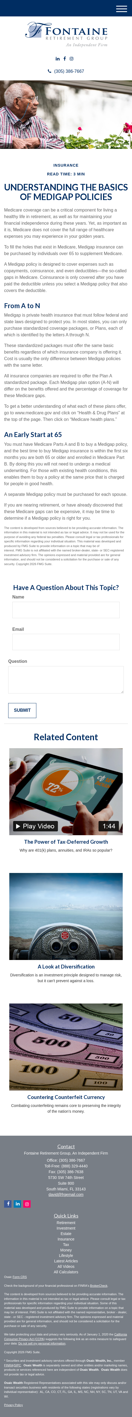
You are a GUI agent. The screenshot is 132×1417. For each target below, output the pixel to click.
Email (18, 629)
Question (17, 661)
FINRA (8, 1365)
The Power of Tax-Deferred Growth (66, 842)
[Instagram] (72, 59)
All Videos (65, 1266)
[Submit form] (22, 710)
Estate (66, 1233)
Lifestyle (66, 1255)
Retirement (66, 1223)
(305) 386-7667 (66, 71)
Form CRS (20, 1277)
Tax (66, 1244)
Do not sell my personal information (41, 1343)
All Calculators (66, 1272)
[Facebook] (64, 59)
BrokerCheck (99, 1285)
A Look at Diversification (66, 967)
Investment (66, 1228)
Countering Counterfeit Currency (66, 1097)
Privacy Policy (13, 1405)
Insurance (66, 1239)
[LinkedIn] (58, 59)
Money (66, 1250)
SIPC (17, 1365)
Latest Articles (66, 1261)
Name (18, 597)
